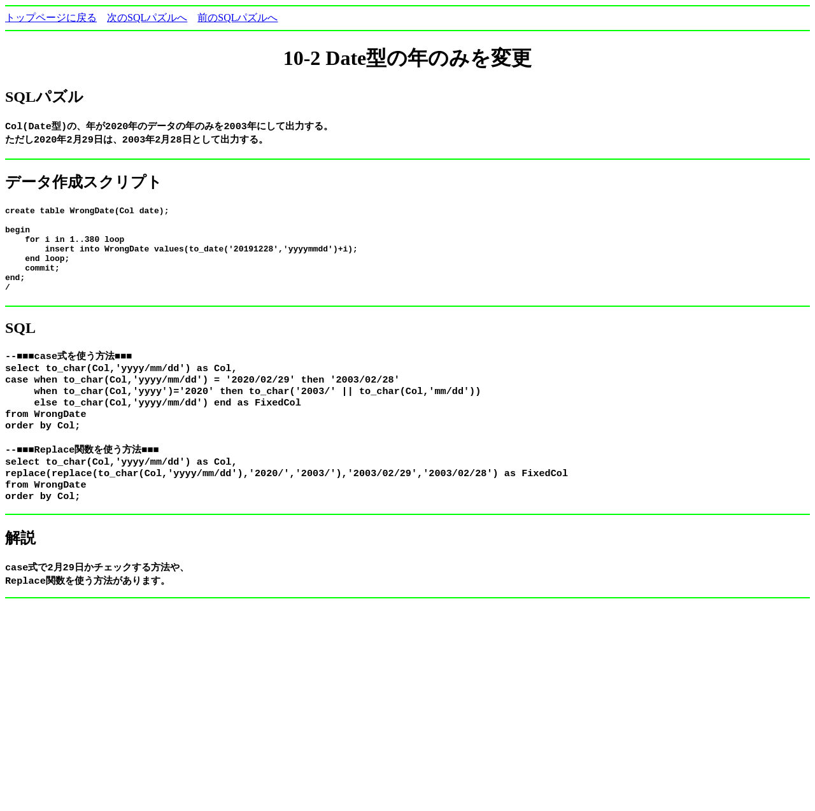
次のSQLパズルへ (147, 17)
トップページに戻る (51, 17)
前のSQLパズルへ (237, 17)
